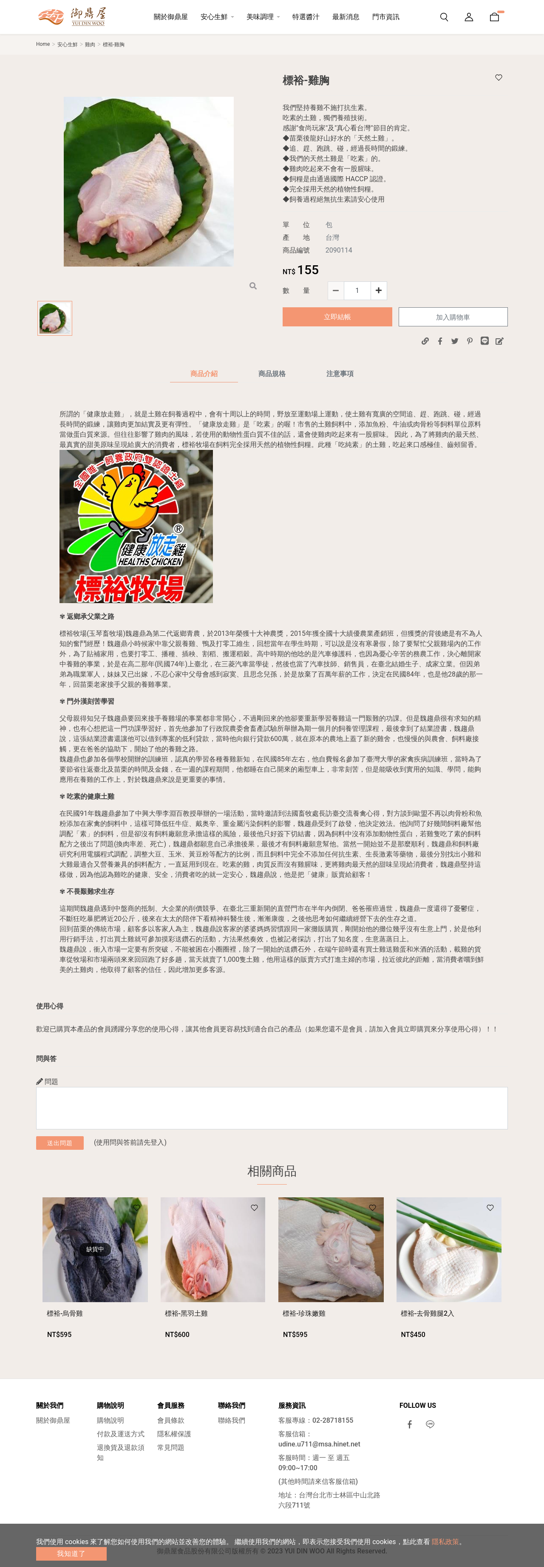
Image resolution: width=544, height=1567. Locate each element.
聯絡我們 (231, 1420)
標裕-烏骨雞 (65, 1313)
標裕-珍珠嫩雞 (304, 1313)
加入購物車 (453, 317)
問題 (47, 1082)
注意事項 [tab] (340, 374)
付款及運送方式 (120, 1434)
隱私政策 (445, 1542)
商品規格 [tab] (272, 374)
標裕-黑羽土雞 (186, 1313)
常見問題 (170, 1447)
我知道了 (71, 1554)
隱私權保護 (174, 1434)
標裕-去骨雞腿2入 (428, 1313)
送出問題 (60, 1143)
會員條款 (170, 1420)
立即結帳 (337, 317)
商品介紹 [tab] (204, 374)
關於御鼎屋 (53, 1420)
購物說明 (110, 1420)
